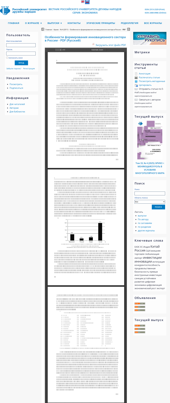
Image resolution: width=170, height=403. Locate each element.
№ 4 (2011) (64, 29)
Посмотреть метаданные (152, 81)
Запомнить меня (15, 58)
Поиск (137, 189)
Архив (56, 29)
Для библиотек (17, 111)
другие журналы (146, 230)
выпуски (142, 215)
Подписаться (16, 87)
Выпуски (53, 23)
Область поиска (150, 200)
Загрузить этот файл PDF (110, 45)
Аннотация (144, 73)
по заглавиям (145, 223)
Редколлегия (129, 23)
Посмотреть (16, 84)
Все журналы (153, 23)
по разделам (144, 226)
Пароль (9, 49)
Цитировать (145, 85)
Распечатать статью (149, 77)
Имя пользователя (14, 41)
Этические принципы (100, 23)
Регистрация (29, 68)
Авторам (14, 107)
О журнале (32, 23)
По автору (143, 219)
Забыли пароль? (13, 68)
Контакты (74, 23)
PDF (124, 29)
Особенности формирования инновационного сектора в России (95, 29)
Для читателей (17, 104)
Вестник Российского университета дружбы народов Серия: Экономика (85, 11)
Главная (13, 23)
